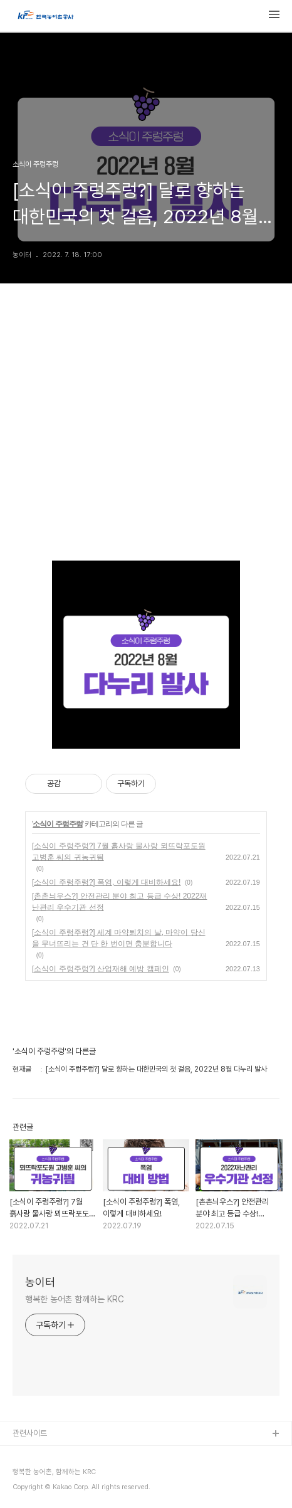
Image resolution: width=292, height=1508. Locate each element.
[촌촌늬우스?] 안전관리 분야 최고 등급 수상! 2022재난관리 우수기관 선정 (119, 902)
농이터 (40, 1282)
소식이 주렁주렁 (57, 824)
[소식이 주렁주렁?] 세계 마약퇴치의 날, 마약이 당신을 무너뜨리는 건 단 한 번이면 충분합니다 (119, 938)
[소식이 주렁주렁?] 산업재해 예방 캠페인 (100, 968)
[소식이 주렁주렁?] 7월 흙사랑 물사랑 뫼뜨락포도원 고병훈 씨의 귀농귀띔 (119, 851)
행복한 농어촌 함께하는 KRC (74, 1299)
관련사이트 (30, 1433)
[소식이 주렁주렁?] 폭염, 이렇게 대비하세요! (106, 882)
